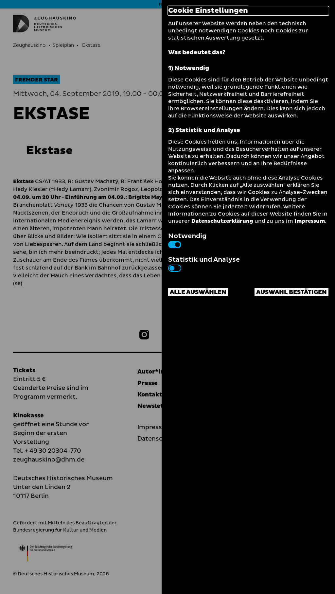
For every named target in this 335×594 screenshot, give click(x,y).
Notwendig (187, 239)
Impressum (309, 221)
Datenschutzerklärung (222, 221)
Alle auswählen (198, 292)
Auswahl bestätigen (291, 292)
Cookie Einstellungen (208, 11)
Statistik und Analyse (204, 263)
